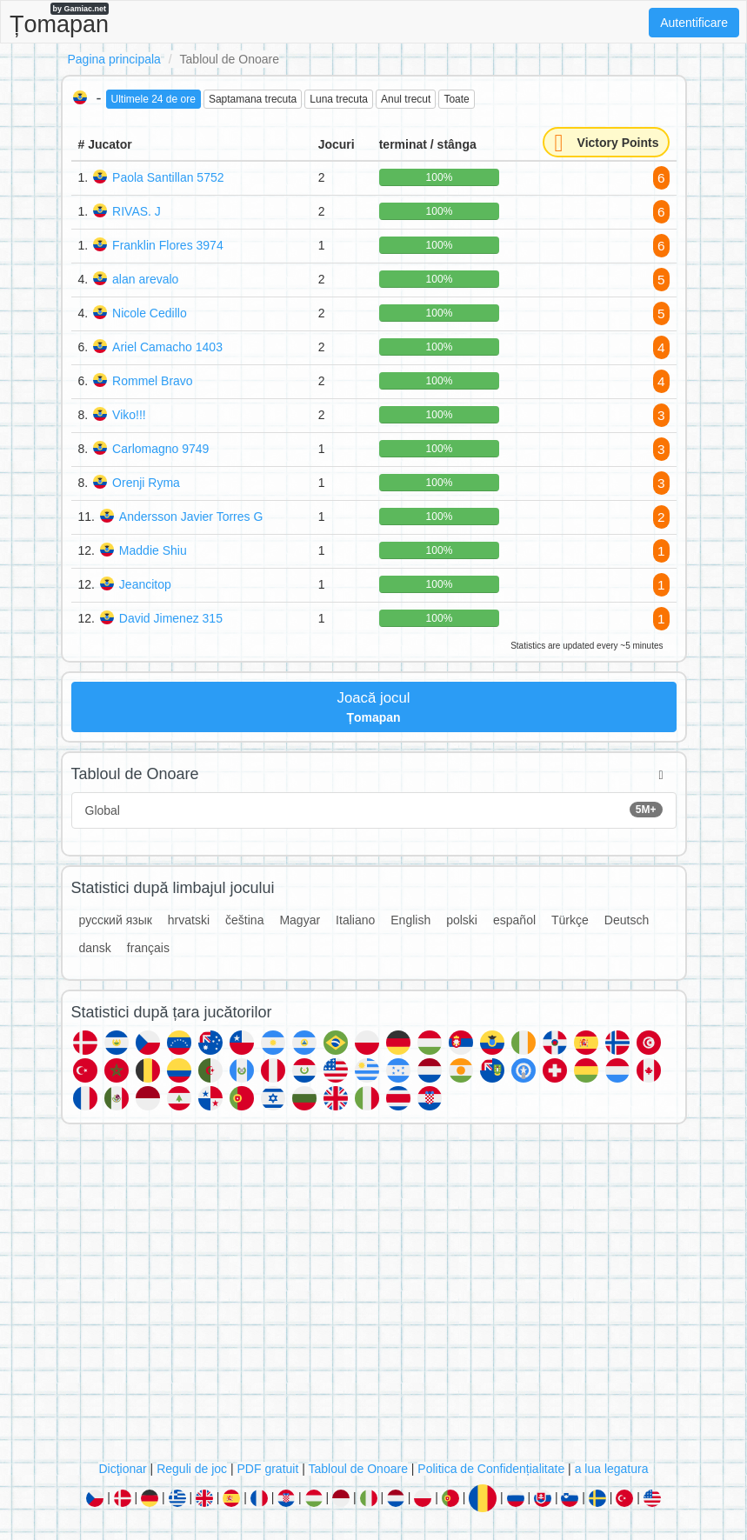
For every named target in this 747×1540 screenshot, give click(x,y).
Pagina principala (114, 59)
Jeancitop (145, 584)
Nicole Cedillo (149, 313)
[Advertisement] (374, 1296)
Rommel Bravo (152, 381)
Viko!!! (129, 415)
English (410, 920)
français (148, 948)
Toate (456, 99)
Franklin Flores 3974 (167, 245)
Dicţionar (122, 1469)
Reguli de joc (192, 1469)
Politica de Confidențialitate (490, 1469)
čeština (244, 920)
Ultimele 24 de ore (153, 99)
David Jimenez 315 (171, 618)
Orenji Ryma (146, 483)
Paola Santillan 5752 (167, 177)
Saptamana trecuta (253, 99)
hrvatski (189, 920)
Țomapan (59, 20)
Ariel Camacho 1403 (167, 347)
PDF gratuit (268, 1469)
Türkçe (570, 920)
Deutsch (626, 920)
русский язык (115, 920)
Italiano (355, 920)
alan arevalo (145, 279)
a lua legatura (612, 1469)
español (514, 920)
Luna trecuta (339, 99)
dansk (95, 948)
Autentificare (694, 23)
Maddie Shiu (153, 550)
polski (461, 920)
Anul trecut (405, 99)
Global (374, 809)
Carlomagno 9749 (160, 449)
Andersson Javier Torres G (191, 516)
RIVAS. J (136, 211)
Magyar (299, 920)
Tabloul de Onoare (358, 1469)
